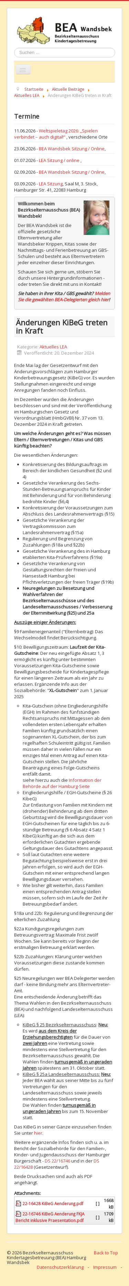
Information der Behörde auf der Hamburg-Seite (62, 783)
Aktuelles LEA (53, 347)
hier (38, 1133)
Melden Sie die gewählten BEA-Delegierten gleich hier (64, 296)
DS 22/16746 (57, 1161)
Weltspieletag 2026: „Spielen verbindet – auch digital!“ (56, 134)
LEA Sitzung (51, 184)
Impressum (105, 1267)
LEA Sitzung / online (59, 160)
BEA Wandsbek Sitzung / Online (72, 148)
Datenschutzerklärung (60, 1267)
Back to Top (106, 1252)
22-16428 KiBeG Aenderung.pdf (52, 1203)
